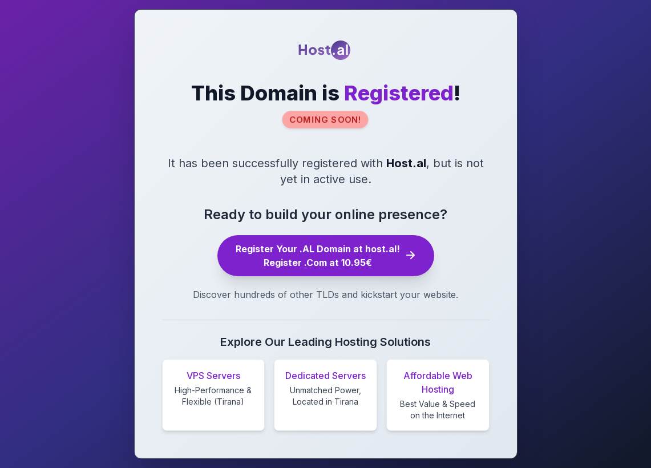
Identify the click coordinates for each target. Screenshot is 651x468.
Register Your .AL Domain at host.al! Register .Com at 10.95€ (326, 255)
